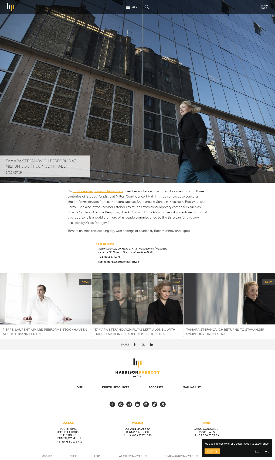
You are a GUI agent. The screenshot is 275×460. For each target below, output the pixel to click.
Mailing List (192, 387)
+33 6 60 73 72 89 (208, 435)
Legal (98, 456)
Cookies (47, 456)
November (83, 191)
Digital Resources (115, 387)
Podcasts (156, 387)
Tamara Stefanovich (108, 191)
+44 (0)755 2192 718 (69, 441)
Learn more (262, 451)
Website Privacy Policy (133, 456)
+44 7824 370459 (109, 257)
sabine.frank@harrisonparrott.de (118, 261)
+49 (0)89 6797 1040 (139, 435)
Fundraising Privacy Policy (181, 456)
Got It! (212, 451)
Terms (73, 456)
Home (78, 387)
